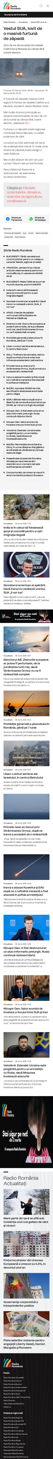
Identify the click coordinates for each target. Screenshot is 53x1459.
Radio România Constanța (14, 1424)
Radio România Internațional (14, 1384)
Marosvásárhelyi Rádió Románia (16, 1450)
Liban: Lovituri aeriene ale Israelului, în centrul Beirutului (26, 344)
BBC (27, 125)
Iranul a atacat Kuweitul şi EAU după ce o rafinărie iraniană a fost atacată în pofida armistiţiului (26, 376)
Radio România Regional (13, 1411)
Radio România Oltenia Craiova (15, 1428)
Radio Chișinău (9, 1394)
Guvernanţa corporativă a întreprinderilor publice (26, 1284)
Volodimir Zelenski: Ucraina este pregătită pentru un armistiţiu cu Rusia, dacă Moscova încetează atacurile (26, 429)
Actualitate (23, 22)
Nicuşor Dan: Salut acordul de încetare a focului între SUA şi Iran (26, 420)
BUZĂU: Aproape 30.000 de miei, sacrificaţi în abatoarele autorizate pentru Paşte (26, 387)
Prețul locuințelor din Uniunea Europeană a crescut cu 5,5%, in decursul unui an (26, 1244)
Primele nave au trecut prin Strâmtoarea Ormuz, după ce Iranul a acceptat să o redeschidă (26, 365)
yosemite (8, 239)
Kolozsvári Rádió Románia (14, 1447)
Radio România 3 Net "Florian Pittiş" (17, 1391)
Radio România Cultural (12, 1374)
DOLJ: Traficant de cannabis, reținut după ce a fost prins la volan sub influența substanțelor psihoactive (26, 354)
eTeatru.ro (7, 1400)
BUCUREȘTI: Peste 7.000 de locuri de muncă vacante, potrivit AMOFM (26, 282)
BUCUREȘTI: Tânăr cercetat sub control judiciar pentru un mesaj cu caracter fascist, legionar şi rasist (26, 261)
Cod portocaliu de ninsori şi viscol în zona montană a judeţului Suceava (26, 467)
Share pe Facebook (16, 221)
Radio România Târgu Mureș (14, 1437)
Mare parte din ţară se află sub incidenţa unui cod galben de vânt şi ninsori (26, 1202)
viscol (30, 235)
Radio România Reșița (12, 1434)
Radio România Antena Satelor (15, 1381)
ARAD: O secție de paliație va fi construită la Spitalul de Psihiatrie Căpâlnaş (26, 312)
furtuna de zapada (12, 235)
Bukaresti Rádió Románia (13, 1444)
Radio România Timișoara (13, 1441)
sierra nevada (42, 235)
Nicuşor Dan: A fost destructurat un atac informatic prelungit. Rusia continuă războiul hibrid (26, 410)
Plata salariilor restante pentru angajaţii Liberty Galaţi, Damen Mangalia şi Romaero (26, 1324)
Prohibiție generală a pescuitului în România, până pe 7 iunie (26, 336)
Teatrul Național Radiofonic (14, 1397)
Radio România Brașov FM (14, 1415)
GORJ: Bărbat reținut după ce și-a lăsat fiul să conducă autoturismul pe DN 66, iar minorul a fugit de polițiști (26, 399)
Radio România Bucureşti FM (15, 1418)
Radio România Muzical (13, 1378)
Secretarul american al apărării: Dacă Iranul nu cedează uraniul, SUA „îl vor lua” (26, 300)
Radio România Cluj (11, 1421)
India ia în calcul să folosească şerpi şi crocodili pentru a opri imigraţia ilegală (26, 291)
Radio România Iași (11, 1431)
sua (24, 235)
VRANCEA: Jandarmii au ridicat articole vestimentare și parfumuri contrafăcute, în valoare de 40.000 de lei (26, 272)
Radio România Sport (12, 1387)
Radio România (10, 22)
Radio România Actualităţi (14, 1371)
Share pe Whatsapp (40, 221)
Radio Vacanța (9, 1454)
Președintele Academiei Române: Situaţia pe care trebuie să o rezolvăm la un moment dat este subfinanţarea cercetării (26, 456)
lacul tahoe (20, 239)
